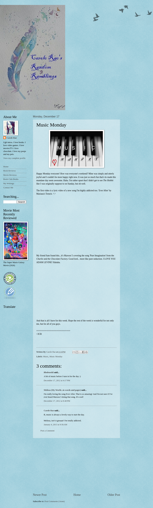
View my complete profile (14, 158)
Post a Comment (47, 431)
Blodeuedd (48, 372)
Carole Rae (49, 410)
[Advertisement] (76, 465)
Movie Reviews (10, 175)
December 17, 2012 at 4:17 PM (57, 380)
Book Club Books (10, 179)
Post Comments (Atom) (55, 501)
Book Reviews (9, 171)
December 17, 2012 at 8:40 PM (57, 401)
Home (77, 494)
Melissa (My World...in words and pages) (62, 390)
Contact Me (8, 187)
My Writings (8, 183)
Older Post (113, 494)
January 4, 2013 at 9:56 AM (55, 424)
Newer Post (40, 494)
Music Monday (56, 356)
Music (45, 356)
